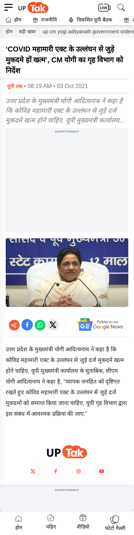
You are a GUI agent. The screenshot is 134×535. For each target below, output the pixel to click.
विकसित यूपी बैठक (90, 20)
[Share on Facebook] (27, 325)
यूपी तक (15, 86)
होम (13, 20)
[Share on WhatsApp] (40, 325)
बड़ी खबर (27, 31)
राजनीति (45, 20)
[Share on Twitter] (53, 325)
